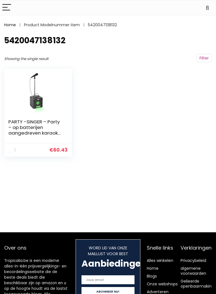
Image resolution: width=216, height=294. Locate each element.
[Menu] (6, 7)
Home (10, 25)
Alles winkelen (160, 260)
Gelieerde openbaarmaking (197, 283)
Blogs (152, 276)
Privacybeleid (193, 260)
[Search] (207, 7)
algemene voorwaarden (193, 271)
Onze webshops (162, 284)
